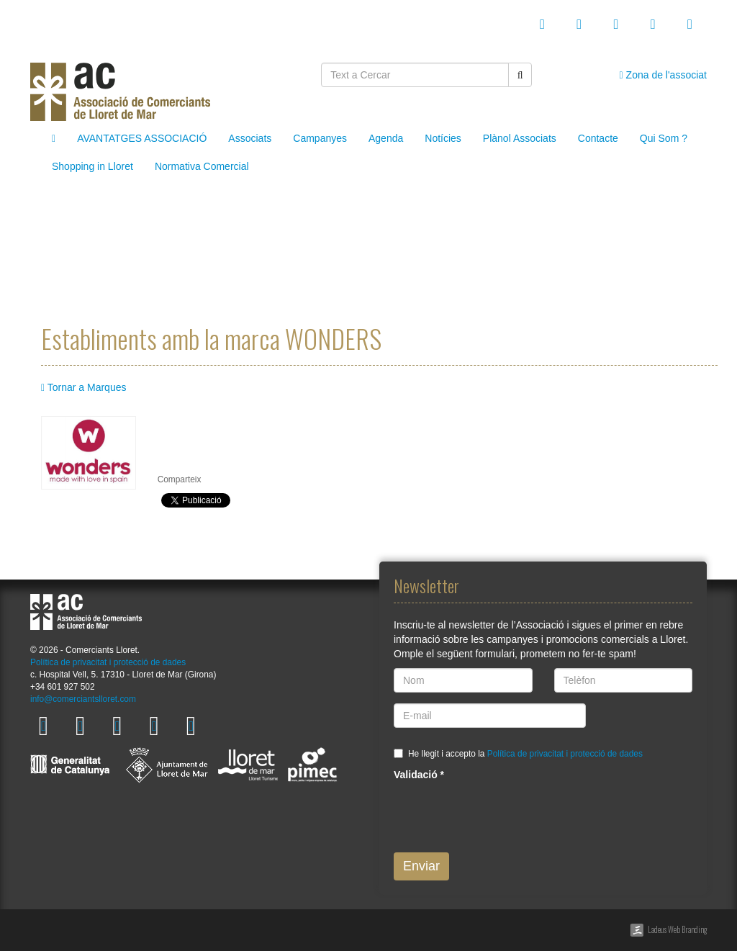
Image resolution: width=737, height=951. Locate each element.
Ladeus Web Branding (677, 929)
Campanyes (320, 138)
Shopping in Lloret (92, 166)
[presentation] (503, 813)
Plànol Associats (519, 138)
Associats (249, 138)
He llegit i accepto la (525, 754)
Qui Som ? (663, 138)
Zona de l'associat (663, 75)
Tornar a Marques (83, 387)
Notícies (443, 138)
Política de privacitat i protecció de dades (108, 662)
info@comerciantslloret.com (83, 699)
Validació (419, 774)
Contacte (598, 138)
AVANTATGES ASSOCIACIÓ (142, 138)
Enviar (421, 866)
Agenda (385, 138)
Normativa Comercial (202, 166)
